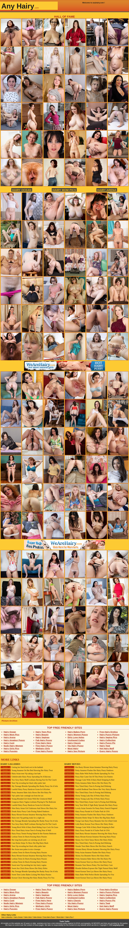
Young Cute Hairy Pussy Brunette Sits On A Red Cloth (90, 821)
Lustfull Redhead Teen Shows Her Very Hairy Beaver (90, 789)
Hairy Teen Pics (43, 732)
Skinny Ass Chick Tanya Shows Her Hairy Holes (88, 840)
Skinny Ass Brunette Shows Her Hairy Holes (86, 856)
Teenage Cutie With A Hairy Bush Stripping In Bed (89, 780)
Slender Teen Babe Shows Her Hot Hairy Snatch (88, 846)
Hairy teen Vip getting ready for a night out (22, 818)
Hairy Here (28, 917)
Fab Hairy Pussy (44, 740)
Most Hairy (73, 748)
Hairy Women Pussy (78, 734)
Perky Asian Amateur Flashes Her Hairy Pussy (87, 853)
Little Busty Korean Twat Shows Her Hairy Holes (88, 824)
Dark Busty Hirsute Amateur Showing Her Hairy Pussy (90, 834)
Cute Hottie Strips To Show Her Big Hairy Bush (24, 843)
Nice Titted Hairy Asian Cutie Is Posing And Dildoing (90, 802)
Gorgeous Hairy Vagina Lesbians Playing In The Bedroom (28, 802)
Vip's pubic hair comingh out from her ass (22, 796)
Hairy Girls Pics (11, 748)
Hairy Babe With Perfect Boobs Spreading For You (89, 774)
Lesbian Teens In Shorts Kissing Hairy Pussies (24, 837)
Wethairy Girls (43, 748)
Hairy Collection (108, 740)
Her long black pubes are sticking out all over (23, 840)
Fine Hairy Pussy (44, 746)
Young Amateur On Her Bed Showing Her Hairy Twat (27, 770)
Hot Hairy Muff (107, 748)
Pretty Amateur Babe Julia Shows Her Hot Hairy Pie (26, 793)
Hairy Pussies (11, 751)
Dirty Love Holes (76, 737)
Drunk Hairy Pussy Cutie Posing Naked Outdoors (25, 811)
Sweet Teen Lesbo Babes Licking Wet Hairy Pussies (26, 875)
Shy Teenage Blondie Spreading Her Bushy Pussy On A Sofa (29, 786)
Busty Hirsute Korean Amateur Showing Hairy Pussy (26, 815)
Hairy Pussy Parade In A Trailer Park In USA (87, 811)
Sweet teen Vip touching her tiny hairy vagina (23, 865)
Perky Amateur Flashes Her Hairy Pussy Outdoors (88, 770)
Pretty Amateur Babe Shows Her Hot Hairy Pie (87, 783)
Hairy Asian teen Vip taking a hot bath (21, 774)
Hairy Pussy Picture (109, 734)
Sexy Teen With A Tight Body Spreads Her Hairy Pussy (90, 805)
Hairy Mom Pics (64, 190)
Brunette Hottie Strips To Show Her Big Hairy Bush (89, 818)
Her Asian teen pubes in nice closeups (20, 849)
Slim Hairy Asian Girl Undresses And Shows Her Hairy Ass (29, 808)
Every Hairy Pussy (109, 751)
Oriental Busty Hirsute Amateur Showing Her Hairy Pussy (92, 849)
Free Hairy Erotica (109, 732)
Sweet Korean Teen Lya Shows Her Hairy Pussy (88, 862)
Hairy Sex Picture (76, 751)
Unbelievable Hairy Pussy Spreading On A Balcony (26, 777)
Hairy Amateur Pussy (14, 740)
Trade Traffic (65, 921)
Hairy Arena (106, 190)
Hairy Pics (69, 917)
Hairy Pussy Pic (107, 743)
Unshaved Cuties (76, 740)
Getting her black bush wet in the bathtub (22, 767)
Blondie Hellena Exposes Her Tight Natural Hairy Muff (90, 868)
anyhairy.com (118, 925)
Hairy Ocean (21, 190)
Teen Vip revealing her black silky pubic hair (23, 783)
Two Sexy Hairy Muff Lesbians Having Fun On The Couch (29, 780)
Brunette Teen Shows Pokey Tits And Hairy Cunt (88, 865)
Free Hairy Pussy (44, 751)
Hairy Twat (105, 746)
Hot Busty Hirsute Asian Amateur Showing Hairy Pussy (91, 767)
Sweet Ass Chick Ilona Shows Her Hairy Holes (24, 868)
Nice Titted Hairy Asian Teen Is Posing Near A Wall (26, 830)
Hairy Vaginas (43, 737)
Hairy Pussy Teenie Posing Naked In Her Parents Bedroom (28, 834)
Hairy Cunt (9, 743)
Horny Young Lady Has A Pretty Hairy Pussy (87, 796)
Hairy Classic (74, 743)
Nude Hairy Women (13, 746)
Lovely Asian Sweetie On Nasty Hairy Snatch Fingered (90, 808)
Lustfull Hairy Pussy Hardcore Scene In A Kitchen (25, 789)
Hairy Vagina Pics (108, 737)
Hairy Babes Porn (76, 732)
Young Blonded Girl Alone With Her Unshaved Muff (26, 799)
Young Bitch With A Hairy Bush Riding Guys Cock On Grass (29, 827)
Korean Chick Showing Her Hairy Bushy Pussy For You (27, 878)
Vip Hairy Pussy (76, 746)
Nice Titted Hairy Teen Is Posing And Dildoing (87, 786)
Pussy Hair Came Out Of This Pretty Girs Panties (88, 777)
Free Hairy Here (43, 743)
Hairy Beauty (42, 734)
